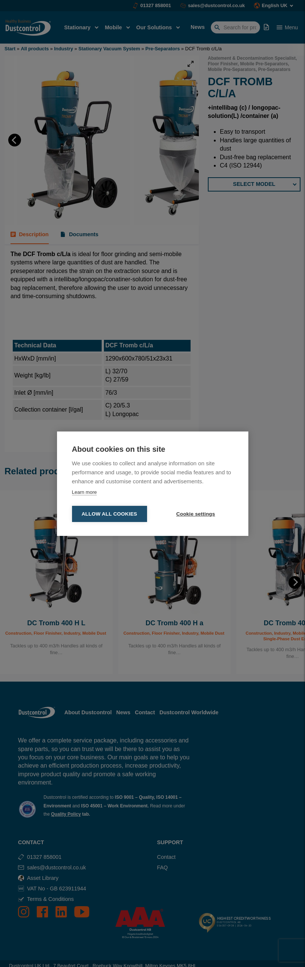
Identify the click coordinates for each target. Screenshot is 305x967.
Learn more (84, 492)
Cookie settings (195, 514)
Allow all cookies (109, 514)
